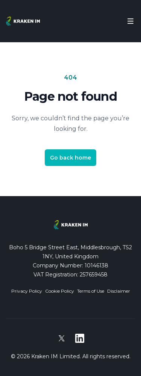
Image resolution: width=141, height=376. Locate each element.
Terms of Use (90, 291)
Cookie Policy (59, 291)
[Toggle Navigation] (130, 21)
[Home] (23, 21)
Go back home (70, 157)
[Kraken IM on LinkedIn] (79, 338)
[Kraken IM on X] (61, 338)
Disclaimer (118, 291)
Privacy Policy (26, 291)
